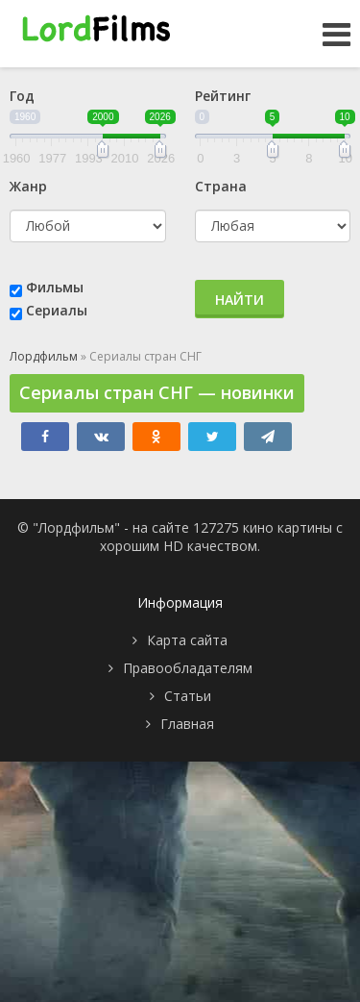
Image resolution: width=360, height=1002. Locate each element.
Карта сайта (187, 640)
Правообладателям (187, 668)
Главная (187, 723)
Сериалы (56, 310)
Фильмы (55, 287)
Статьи (187, 696)
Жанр (28, 186)
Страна (221, 186)
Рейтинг (223, 96)
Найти (239, 299)
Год (22, 96)
